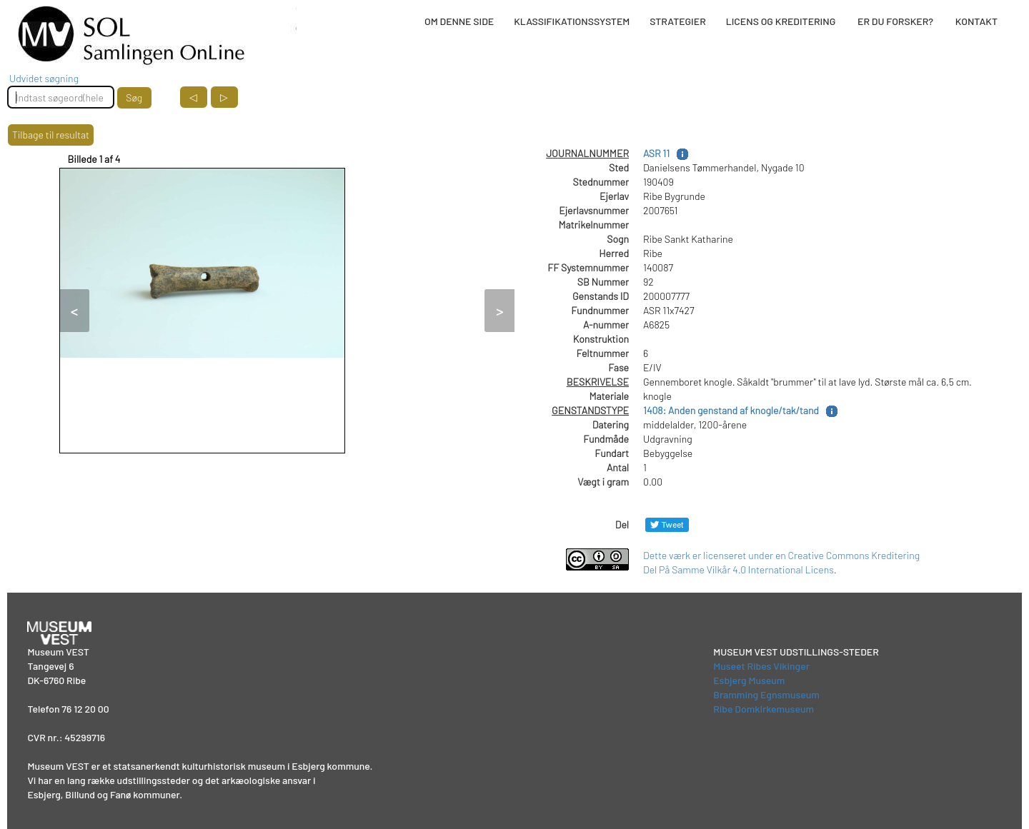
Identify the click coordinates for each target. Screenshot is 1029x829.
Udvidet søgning (44, 78)
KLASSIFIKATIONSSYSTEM (572, 21)
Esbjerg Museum (749, 680)
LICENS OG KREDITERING (781, 21)
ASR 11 (656, 153)
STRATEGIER (677, 21)
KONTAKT (976, 21)
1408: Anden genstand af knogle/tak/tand (731, 410)
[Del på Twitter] (667, 524)
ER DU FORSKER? (895, 21)
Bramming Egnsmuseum (766, 694)
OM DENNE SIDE (459, 21)
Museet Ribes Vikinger (761, 666)
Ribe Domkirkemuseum (763, 709)
